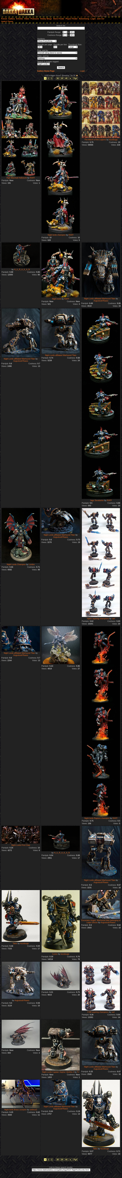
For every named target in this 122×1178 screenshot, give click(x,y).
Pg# (75, 78)
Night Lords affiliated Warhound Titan (99, 299)
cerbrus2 (33, 1110)
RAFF (32, 178)
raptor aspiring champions (98, 619)
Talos (15, 943)
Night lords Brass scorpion (15, 1110)
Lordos (32, 564)
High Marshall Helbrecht (16, 178)
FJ (78, 1072)
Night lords (57, 299)
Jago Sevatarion (97, 500)
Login (82, 71)
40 (66, 78)
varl (113, 619)
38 (58, 78)
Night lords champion (57, 235)
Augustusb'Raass (101, 301)
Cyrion (55, 954)
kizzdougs (113, 140)
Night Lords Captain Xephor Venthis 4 (58, 1072)
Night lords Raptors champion (97, 818)
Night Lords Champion (16, 564)
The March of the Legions (95, 140)
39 (62, 78)
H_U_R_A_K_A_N (22, 269)
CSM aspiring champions (98, 1012)
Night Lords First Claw (20, 845)
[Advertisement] (90, 7)
